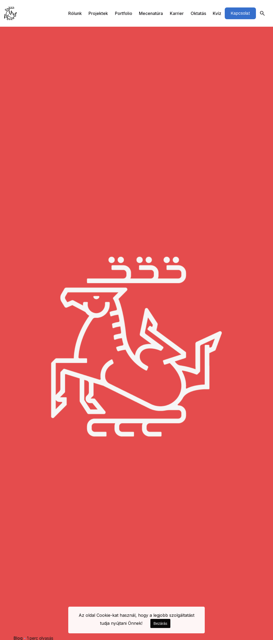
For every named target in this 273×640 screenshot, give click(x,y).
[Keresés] (262, 13)
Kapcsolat (240, 13)
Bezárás (160, 623)
